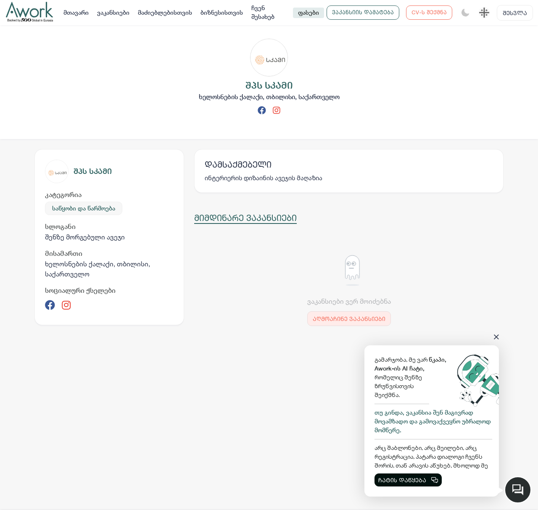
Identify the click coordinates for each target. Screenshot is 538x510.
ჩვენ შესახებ (262, 12)
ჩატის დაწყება (408, 480)
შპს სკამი (93, 171)
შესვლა (515, 12)
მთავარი (76, 12)
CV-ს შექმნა (429, 12)
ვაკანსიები (113, 12)
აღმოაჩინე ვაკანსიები (349, 318)
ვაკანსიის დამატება (363, 12)
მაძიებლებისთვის (165, 12)
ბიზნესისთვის (221, 12)
